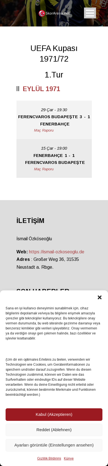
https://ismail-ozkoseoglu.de (56, 251)
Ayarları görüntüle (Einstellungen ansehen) (53, 445)
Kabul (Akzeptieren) (54, 414)
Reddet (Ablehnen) (54, 429)
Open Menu (90, 13)
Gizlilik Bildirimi (49, 458)
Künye (69, 458)
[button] (99, 297)
